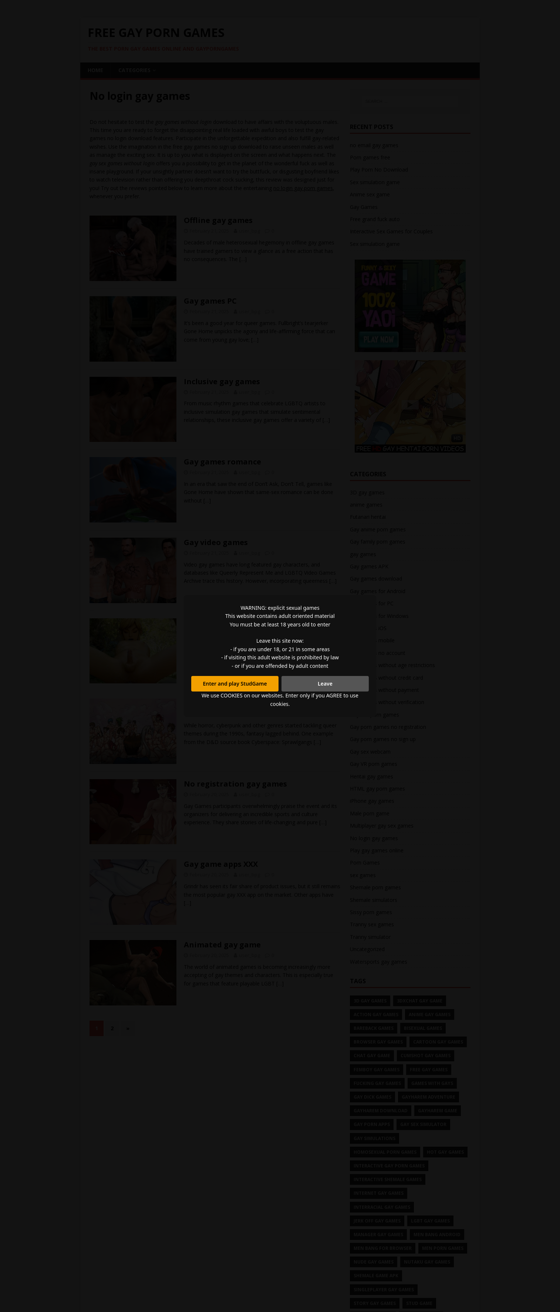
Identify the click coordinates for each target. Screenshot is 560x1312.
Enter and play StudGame (235, 683)
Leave (325, 683)
